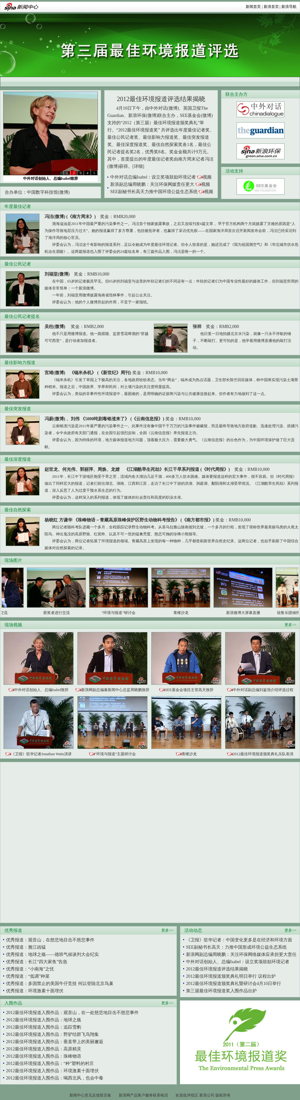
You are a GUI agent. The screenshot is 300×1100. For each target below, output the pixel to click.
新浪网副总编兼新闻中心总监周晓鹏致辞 (115, 690)
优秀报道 (13, 930)
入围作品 (13, 1003)
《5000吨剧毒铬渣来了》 (105, 418)
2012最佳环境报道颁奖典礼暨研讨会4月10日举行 (233, 983)
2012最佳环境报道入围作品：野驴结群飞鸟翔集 (52, 1034)
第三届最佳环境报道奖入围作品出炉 (221, 990)
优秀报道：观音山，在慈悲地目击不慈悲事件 (50, 940)
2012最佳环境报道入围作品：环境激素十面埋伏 (52, 1070)
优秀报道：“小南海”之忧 (30, 969)
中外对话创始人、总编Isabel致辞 (50, 178)
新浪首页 (271, 6)
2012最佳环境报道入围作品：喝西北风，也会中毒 (54, 1078)
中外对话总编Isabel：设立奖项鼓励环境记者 (153, 177)
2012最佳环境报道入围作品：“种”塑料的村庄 (50, 1063)
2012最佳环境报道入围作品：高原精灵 (43, 1049)
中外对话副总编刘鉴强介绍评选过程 (263, 690)
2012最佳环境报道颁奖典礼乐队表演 (263, 754)
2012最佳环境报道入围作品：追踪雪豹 (43, 1027)
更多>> (291, 625)
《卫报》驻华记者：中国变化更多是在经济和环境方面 (239, 940)
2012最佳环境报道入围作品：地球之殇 (43, 1020)
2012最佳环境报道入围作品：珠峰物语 (43, 1056)
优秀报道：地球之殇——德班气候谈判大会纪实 (52, 954)
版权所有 (223, 1095)
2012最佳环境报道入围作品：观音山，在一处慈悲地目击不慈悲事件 (72, 1012)
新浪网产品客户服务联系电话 (143, 1095)
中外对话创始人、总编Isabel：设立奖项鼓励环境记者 (237, 961)
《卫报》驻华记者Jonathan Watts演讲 (41, 754)
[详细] (138, 166)
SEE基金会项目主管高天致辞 (189, 690)
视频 (207, 177)
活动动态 (193, 930)
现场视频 (13, 625)
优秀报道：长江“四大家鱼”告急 (36, 961)
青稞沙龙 (189, 754)
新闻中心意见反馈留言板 (90, 1095)
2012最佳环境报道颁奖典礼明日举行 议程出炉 (231, 976)
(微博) (63, 192)
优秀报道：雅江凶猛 (26, 947)
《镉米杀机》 (82, 372)
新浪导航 (289, 6)
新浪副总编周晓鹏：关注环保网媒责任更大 (152, 184)
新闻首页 (253, 6)
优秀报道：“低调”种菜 (28, 976)
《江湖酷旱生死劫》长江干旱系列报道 (161, 469)
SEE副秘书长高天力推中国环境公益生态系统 (154, 191)
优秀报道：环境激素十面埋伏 (34, 990)
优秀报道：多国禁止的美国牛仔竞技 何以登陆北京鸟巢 (59, 983)
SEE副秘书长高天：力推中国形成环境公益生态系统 (236, 947)
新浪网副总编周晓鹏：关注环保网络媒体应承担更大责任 (241, 954)
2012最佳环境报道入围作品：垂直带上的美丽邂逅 (54, 1041)
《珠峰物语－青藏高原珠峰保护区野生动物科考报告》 (126, 520)
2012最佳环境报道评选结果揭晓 (161, 98)
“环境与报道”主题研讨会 (115, 754)
